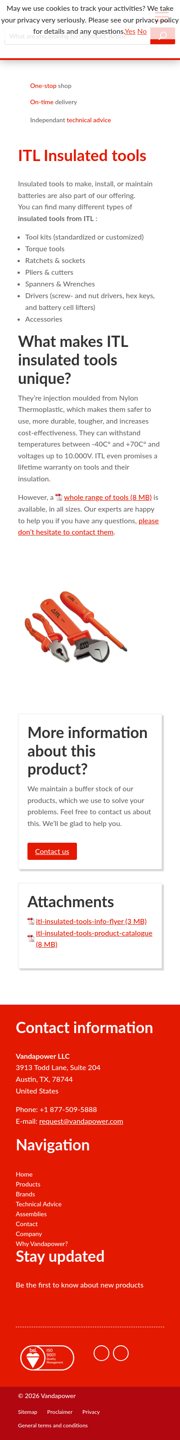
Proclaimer (59, 1412)
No (142, 31)
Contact (27, 1224)
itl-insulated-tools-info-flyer (80, 921)
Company (29, 1234)
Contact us (52, 851)
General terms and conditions (53, 1425)
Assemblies (31, 1214)
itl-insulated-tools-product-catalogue (94, 932)
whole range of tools (96, 497)
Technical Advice (39, 1204)
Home (24, 1174)
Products (28, 1184)
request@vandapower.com (81, 1121)
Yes (130, 31)
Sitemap (27, 1412)
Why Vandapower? (42, 1244)
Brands (25, 1194)
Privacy (91, 1412)
